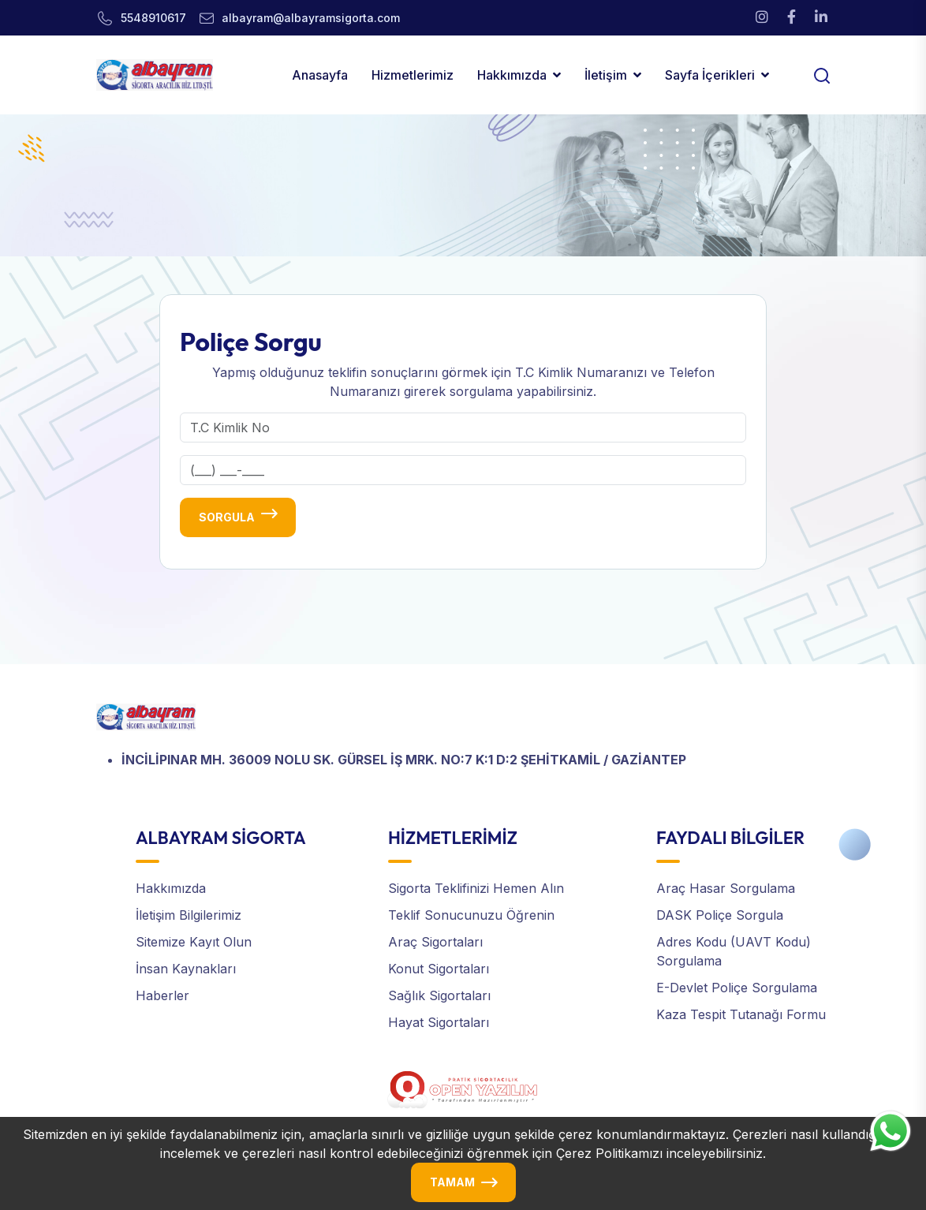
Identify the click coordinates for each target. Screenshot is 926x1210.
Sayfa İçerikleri (710, 75)
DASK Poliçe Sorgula (719, 915)
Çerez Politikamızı (609, 1153)
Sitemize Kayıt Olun (194, 942)
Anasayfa (320, 75)
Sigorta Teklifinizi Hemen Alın (476, 888)
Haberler (162, 995)
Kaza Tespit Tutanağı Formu (741, 1014)
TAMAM (452, 1182)
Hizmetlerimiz (413, 75)
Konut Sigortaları (438, 969)
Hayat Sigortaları (438, 1022)
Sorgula (227, 517)
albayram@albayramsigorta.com (311, 17)
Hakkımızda (512, 75)
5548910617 (153, 17)
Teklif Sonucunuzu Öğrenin (471, 915)
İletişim (605, 75)
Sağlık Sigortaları (439, 995)
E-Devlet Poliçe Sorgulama (736, 987)
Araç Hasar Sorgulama (725, 888)
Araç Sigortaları (435, 942)
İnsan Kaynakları (186, 969)
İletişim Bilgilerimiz (188, 915)
